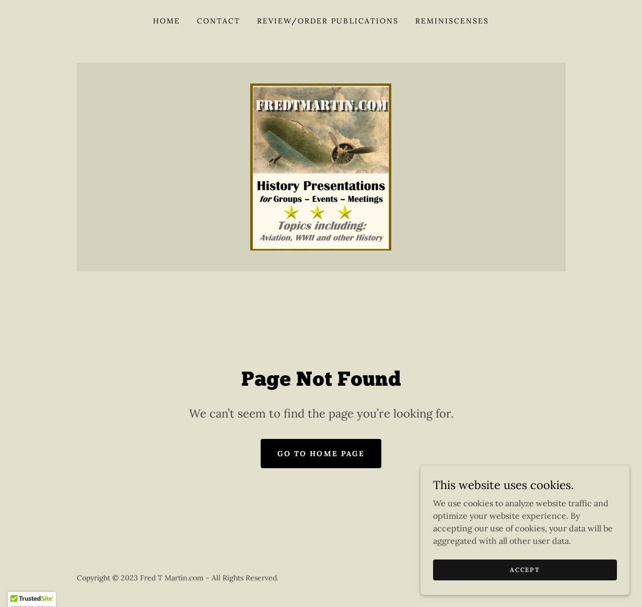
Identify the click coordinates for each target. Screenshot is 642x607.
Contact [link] (218, 21)
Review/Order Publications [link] (327, 21)
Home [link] (166, 21)
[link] (320, 166)
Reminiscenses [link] (452, 21)
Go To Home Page (320, 453)
